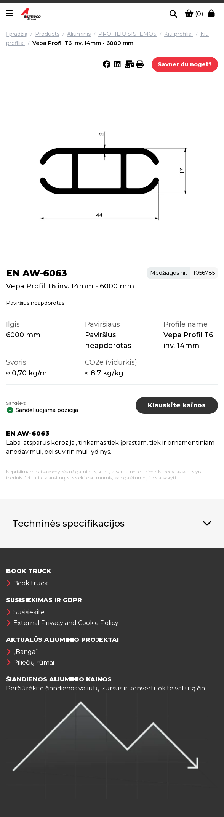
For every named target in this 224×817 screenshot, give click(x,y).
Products (47, 33)
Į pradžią (16, 33)
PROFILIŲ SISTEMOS (127, 33)
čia (201, 688)
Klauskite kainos (177, 405)
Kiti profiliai (178, 33)
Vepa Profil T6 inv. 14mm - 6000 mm (82, 43)
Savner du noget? (185, 64)
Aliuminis (79, 33)
